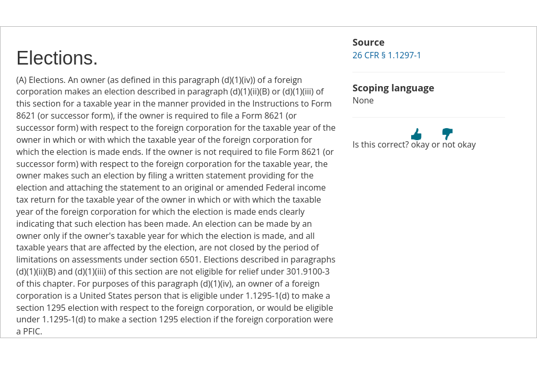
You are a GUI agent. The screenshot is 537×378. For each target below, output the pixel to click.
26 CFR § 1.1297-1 (386, 55)
